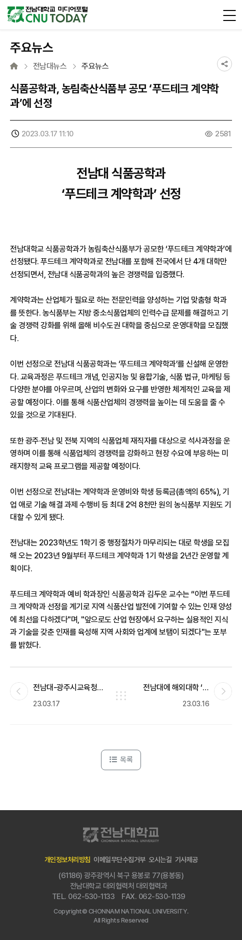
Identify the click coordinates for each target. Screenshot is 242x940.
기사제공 (186, 860)
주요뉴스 (95, 66)
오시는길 (160, 860)
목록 (121, 759)
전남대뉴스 (50, 66)
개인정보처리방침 (67, 860)
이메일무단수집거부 (120, 860)
